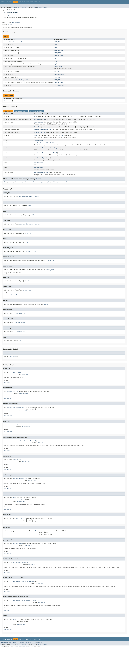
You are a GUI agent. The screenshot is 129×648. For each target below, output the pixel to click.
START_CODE (57, 77)
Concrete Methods (36, 111)
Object (10, 24)
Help (40, 2)
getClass (25, 182)
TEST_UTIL (57, 80)
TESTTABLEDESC (59, 82)
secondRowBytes (59, 74)
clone (5, 182)
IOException (23, 393)
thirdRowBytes (59, 85)
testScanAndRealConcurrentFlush (45, 153)
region (56, 64)
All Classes (38, 5)
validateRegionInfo (41, 172)
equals (11, 182)
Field (13, 7)
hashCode (33, 182)
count (36, 116)
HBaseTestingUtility (22, 80)
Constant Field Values (11, 295)
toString (55, 182)
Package (9, 2)
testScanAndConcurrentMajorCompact (46, 148)
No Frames (28, 5)
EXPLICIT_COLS (59, 50)
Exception (25, 374)
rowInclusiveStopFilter (42, 129)
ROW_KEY (56, 71)
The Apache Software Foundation (22, 646)
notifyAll (47, 182)
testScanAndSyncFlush (42, 158)
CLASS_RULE (57, 42)
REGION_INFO (58, 66)
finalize (18, 182)
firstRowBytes (59, 55)
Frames (22, 5)
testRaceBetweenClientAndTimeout (46, 143)
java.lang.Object (7, 16)
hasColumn (37, 127)
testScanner (38, 163)
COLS (55, 47)
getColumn (37, 119)
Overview (3, 2)
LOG (55, 58)
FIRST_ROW (57, 53)
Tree (23, 2)
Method (24, 7)
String (60, 135)
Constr (18, 7)
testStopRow (38, 167)
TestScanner (16, 22)
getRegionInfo (39, 122)
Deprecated (29, 2)
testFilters (38, 140)
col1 (55, 44)
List (43, 119)
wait (60, 182)
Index (36, 2)
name (55, 61)
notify (39, 182)
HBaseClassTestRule (16, 42)
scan (35, 135)
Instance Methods (21, 111)
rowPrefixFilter (40, 132)
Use (20, 2)
